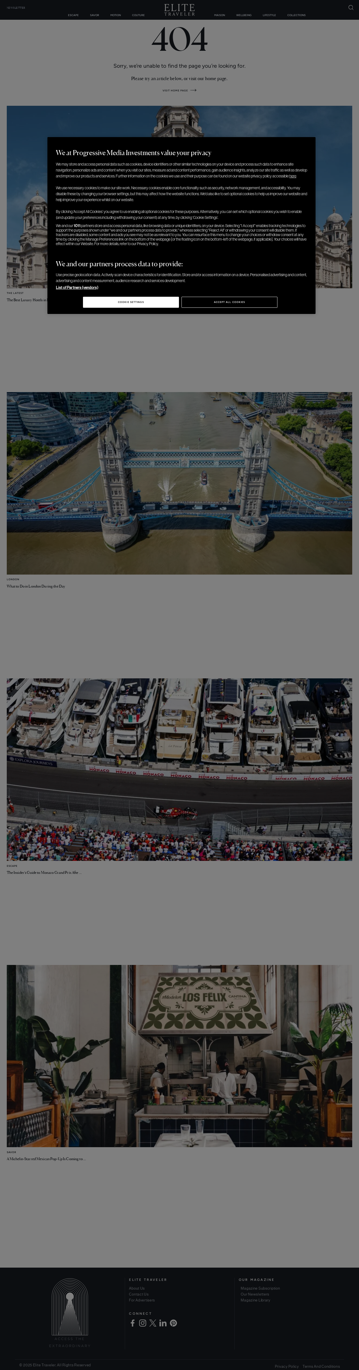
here (292, 176)
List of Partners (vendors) (77, 287)
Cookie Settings (131, 302)
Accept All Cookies (229, 302)
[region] (181, 225)
